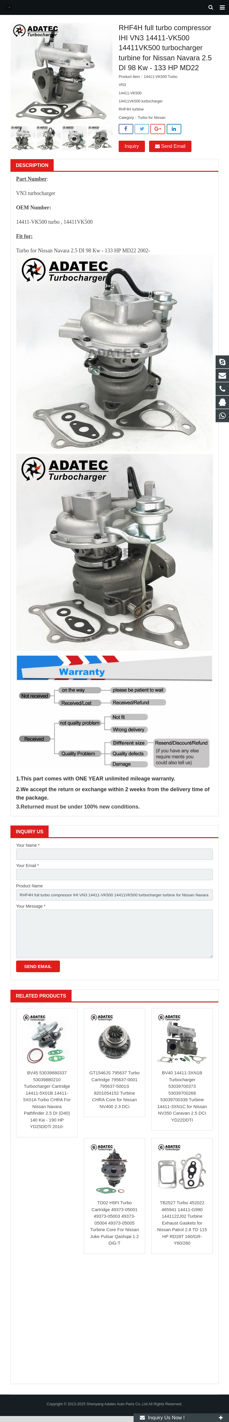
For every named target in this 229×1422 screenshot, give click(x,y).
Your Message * (30, 910)
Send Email (170, 149)
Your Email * (27, 869)
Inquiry (132, 149)
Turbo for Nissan (151, 121)
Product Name (29, 890)
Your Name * (28, 848)
